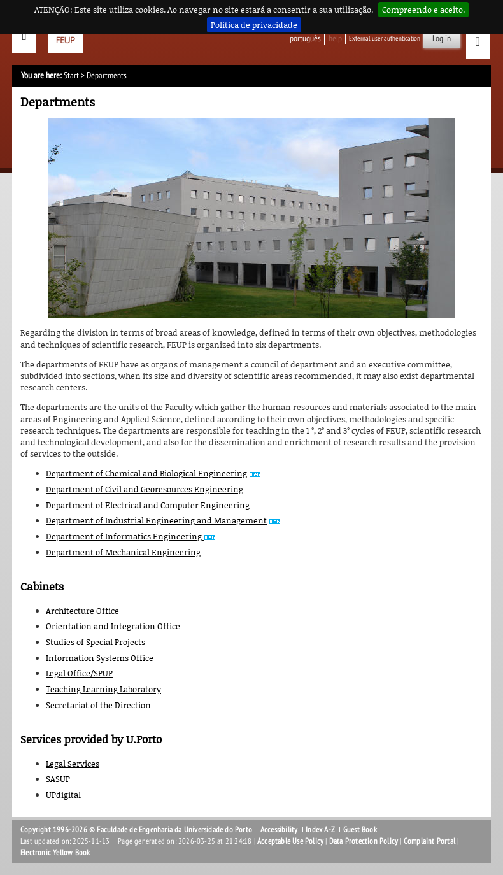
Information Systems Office (99, 658)
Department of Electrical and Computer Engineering (148, 505)
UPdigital (63, 794)
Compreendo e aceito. (423, 9)
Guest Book (360, 830)
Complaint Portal (429, 841)
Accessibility (279, 830)
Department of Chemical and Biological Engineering (146, 473)
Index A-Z (320, 830)
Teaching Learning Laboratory (103, 689)
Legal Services (72, 763)
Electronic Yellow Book (55, 853)
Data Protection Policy (363, 841)
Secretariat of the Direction (98, 705)
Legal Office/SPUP (79, 673)
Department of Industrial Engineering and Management (156, 520)
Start (71, 75)
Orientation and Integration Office (113, 626)
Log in (441, 38)
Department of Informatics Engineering (125, 536)
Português (305, 38)
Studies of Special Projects (95, 642)
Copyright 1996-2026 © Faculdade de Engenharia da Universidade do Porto (136, 830)
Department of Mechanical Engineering (123, 552)
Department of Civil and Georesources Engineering (144, 489)
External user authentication (384, 38)
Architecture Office (82, 610)
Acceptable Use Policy (290, 841)
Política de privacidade (254, 25)
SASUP (58, 779)
